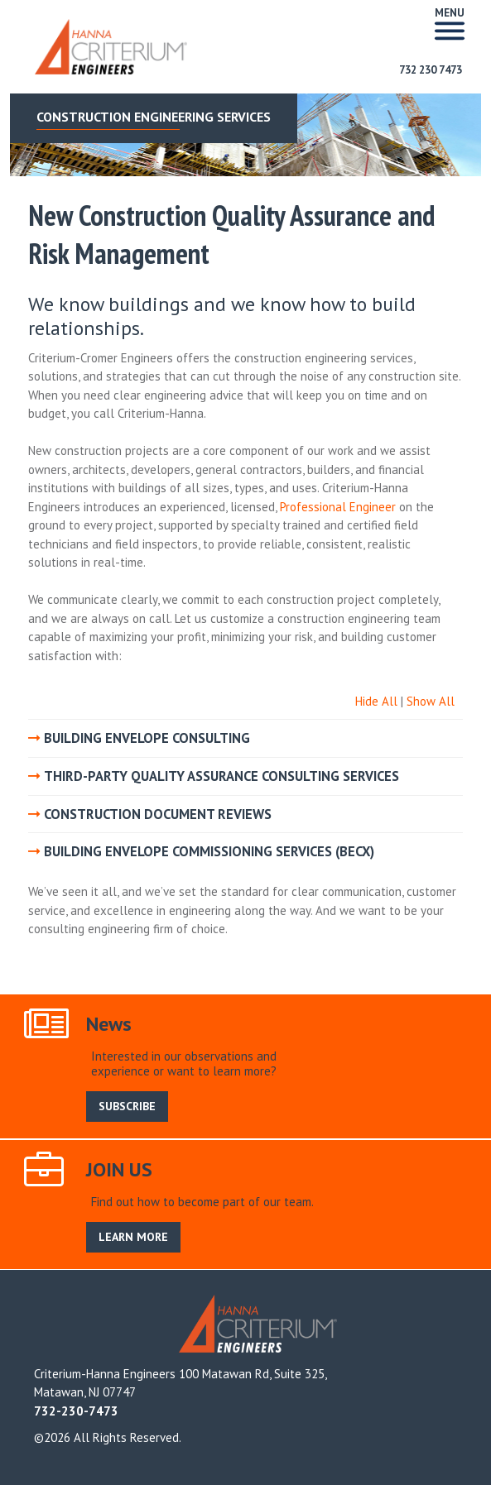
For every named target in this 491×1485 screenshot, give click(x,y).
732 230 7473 (430, 70)
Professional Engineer (338, 507)
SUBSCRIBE (127, 1106)
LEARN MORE (133, 1236)
